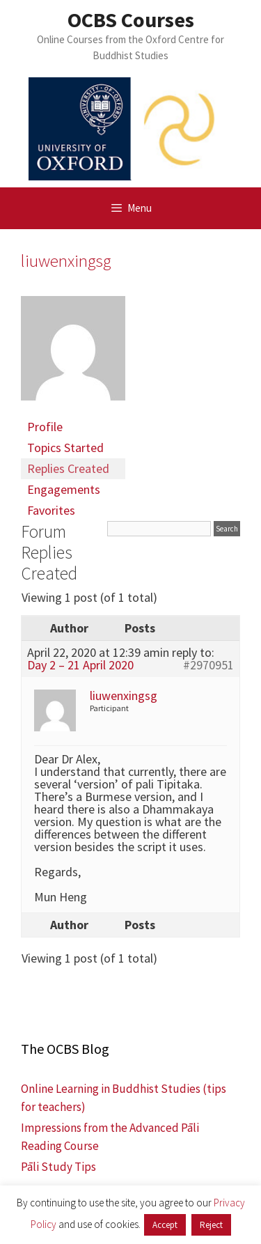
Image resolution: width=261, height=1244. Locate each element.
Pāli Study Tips (58, 1166)
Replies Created (68, 468)
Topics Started (65, 448)
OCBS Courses (131, 19)
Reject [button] (211, 1225)
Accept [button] (164, 1225)
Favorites (51, 510)
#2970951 (208, 665)
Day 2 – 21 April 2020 (80, 665)
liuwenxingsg (66, 260)
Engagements (63, 489)
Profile (45, 427)
